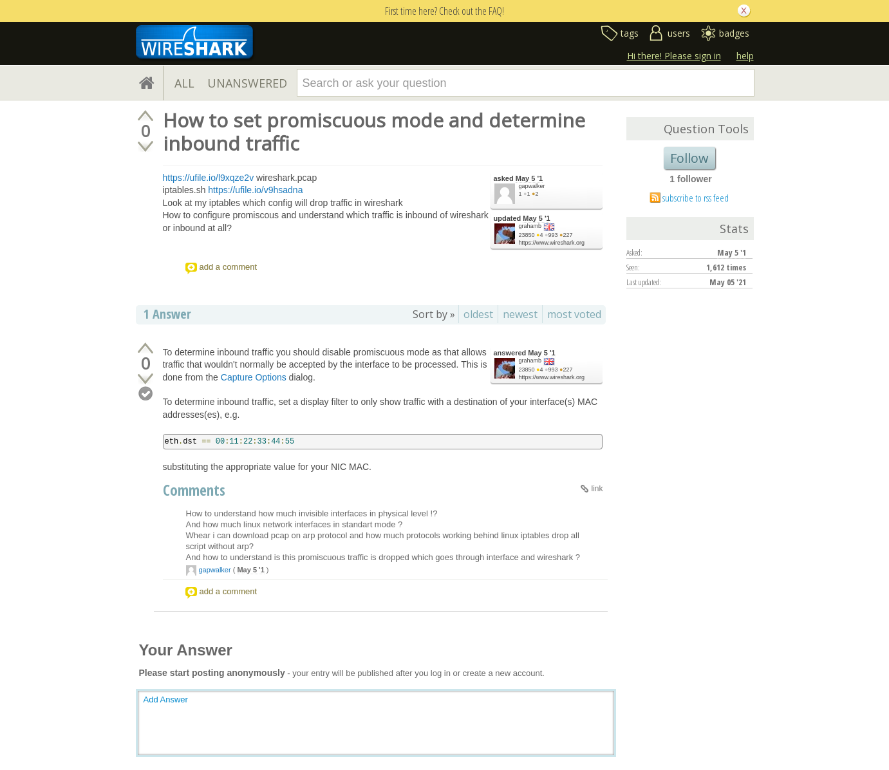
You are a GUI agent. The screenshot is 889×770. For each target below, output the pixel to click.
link (597, 488)
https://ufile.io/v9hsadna (255, 190)
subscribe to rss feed (695, 197)
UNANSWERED (247, 83)
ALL (184, 83)
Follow (689, 158)
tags (630, 33)
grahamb (530, 226)
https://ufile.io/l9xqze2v (208, 178)
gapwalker (532, 186)
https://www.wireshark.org (552, 242)
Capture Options (253, 377)
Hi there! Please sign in (674, 56)
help (745, 56)
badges (734, 33)
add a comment (228, 267)
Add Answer (166, 699)
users (679, 33)
